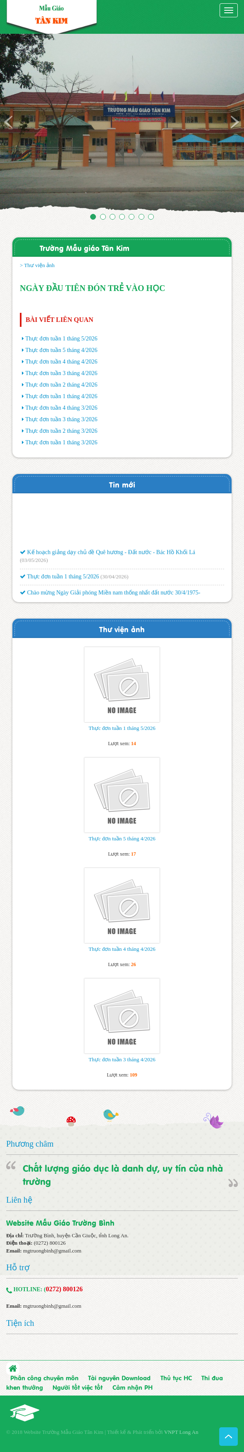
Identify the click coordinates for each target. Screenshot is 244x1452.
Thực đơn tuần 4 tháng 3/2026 (61, 408)
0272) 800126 (64, 1288)
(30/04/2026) (114, 579)
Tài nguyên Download (119, 1377)
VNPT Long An (181, 1432)
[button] (18, 125)
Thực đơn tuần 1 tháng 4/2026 (61, 396)
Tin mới (122, 484)
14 (133, 743)
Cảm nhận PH (132, 1386)
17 (133, 854)
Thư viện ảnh (122, 629)
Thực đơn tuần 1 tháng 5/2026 (61, 338)
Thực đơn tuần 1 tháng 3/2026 (61, 442)
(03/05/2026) (34, 562)
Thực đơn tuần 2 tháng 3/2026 (61, 431)
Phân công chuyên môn (44, 1377)
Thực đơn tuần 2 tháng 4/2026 (61, 385)
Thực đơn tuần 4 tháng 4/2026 (61, 362)
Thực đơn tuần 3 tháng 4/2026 (61, 373)
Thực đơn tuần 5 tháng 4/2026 (61, 350)
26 (133, 964)
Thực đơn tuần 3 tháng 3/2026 (61, 419)
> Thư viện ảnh (37, 265)
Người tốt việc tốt (78, 1386)
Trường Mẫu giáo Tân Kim (84, 247)
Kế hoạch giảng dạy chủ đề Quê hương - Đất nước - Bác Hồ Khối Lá (107, 554)
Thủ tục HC (176, 1377)
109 (133, 1075)
